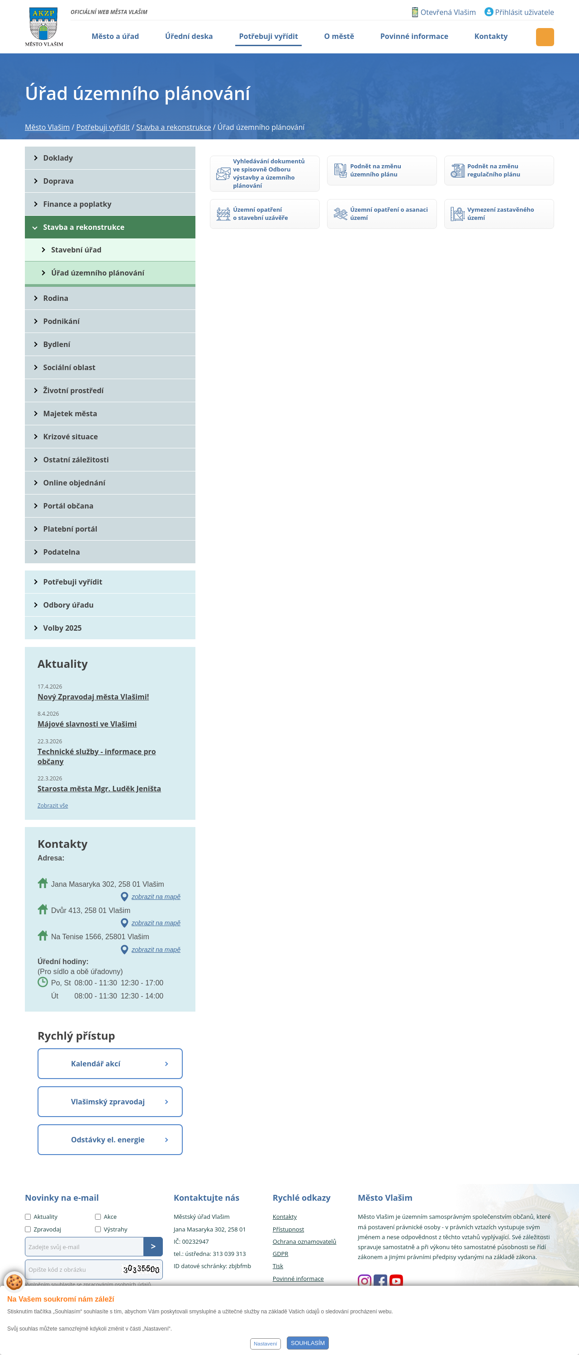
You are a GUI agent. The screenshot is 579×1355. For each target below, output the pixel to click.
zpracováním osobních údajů (117, 1284)
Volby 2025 (62, 628)
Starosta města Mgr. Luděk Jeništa (99, 789)
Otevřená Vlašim (448, 12)
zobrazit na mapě (156, 896)
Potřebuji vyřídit (72, 582)
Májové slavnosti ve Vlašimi (87, 724)
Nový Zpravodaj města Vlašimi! (93, 697)
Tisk (278, 1266)
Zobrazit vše (53, 805)
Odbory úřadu (68, 605)
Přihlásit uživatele (524, 12)
